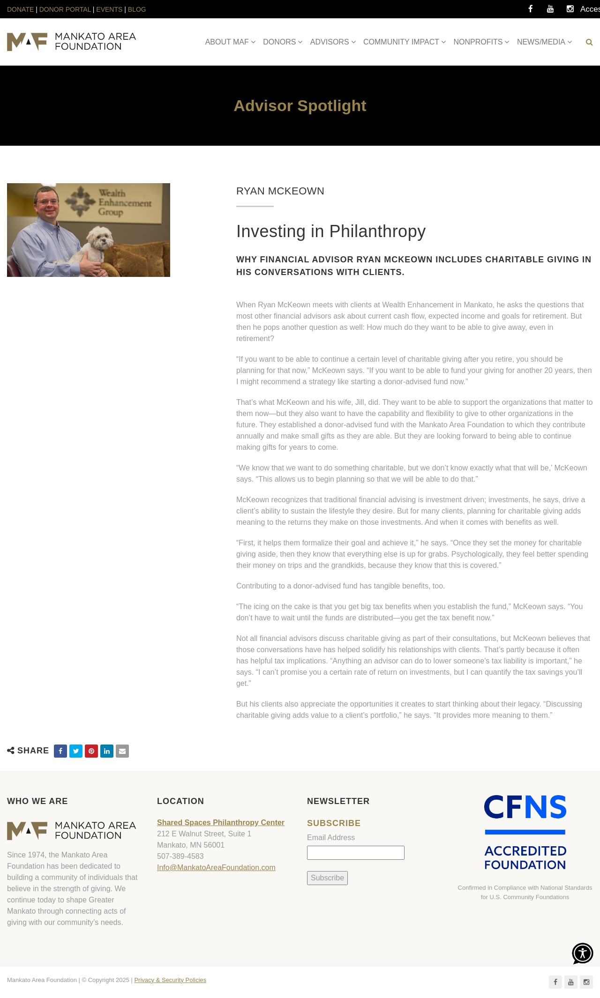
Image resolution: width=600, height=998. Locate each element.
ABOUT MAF (227, 42)
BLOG (137, 9)
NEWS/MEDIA (541, 42)
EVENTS (109, 9)
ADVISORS (329, 42)
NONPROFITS (478, 42)
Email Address (331, 838)
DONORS (279, 42)
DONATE (21, 9)
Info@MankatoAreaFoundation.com (216, 867)
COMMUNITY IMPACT (401, 42)
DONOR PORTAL (65, 9)
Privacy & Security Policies (170, 979)
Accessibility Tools (589, 12)
